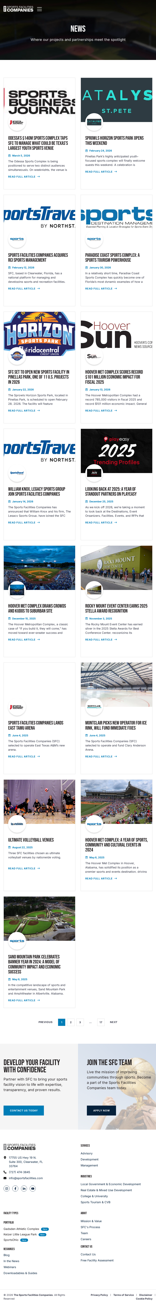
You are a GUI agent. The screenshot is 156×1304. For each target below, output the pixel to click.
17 (102, 1021)
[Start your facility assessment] (24, 1110)
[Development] (89, 1159)
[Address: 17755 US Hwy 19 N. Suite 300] (23, 1161)
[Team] (91, 1233)
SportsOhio (11, 1240)
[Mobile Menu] (149, 9)
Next (113, 1022)
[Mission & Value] (91, 1221)
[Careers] (91, 1239)
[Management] (89, 1165)
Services (85, 1146)
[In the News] (20, 1261)
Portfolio (9, 1223)
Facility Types (11, 1213)
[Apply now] (101, 1110)
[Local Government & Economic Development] (116, 1184)
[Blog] (20, 1255)
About (84, 1213)
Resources (9, 1249)
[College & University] (116, 1196)
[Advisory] (89, 1153)
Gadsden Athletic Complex (21, 1229)
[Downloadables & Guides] (20, 1273)
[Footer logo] (20, 1147)
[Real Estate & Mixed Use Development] (116, 1190)
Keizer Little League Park (20, 1234)
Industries (86, 1176)
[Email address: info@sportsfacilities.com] (23, 1178)
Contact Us (86, 1247)
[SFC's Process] (91, 1227)
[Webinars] (20, 1267)
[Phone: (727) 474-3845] (23, 1172)
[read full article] (39, 133)
